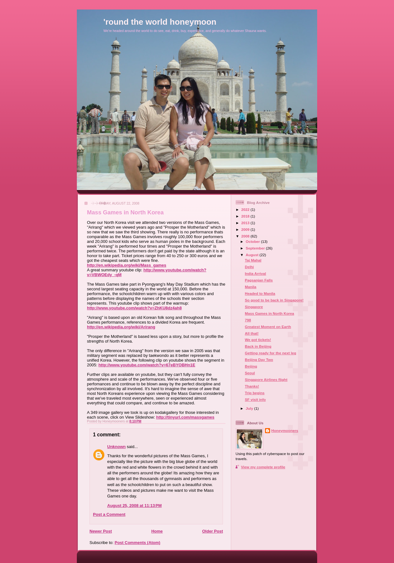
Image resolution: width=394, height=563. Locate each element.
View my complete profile (263, 467)
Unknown (116, 446)
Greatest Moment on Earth (268, 327)
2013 (245, 223)
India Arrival (255, 273)
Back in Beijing (258, 346)
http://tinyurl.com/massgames (185, 417)
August (253, 255)
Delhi (249, 267)
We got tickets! (258, 340)
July (250, 408)
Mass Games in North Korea (125, 212)
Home (157, 531)
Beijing (251, 366)
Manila (250, 287)
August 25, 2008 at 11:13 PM (134, 505)
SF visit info (255, 399)
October (253, 241)
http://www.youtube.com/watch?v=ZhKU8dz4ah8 (134, 308)
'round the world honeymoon (159, 22)
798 (248, 320)
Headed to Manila (260, 293)
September (256, 248)
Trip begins (254, 393)
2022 (245, 209)
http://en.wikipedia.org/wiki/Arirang (121, 327)
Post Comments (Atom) (137, 542)
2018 (245, 216)
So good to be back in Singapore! (274, 300)
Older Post (212, 531)
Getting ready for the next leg (270, 353)
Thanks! (252, 386)
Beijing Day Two (259, 359)
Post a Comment (109, 514)
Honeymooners (284, 430)
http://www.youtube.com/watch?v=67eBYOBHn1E (146, 365)
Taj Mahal (253, 260)
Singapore (254, 307)
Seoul (250, 373)
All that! (252, 333)
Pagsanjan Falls (259, 280)
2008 (245, 236)
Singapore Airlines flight (266, 379)
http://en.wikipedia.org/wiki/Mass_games (126, 265)
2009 (245, 229)
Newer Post (100, 531)
